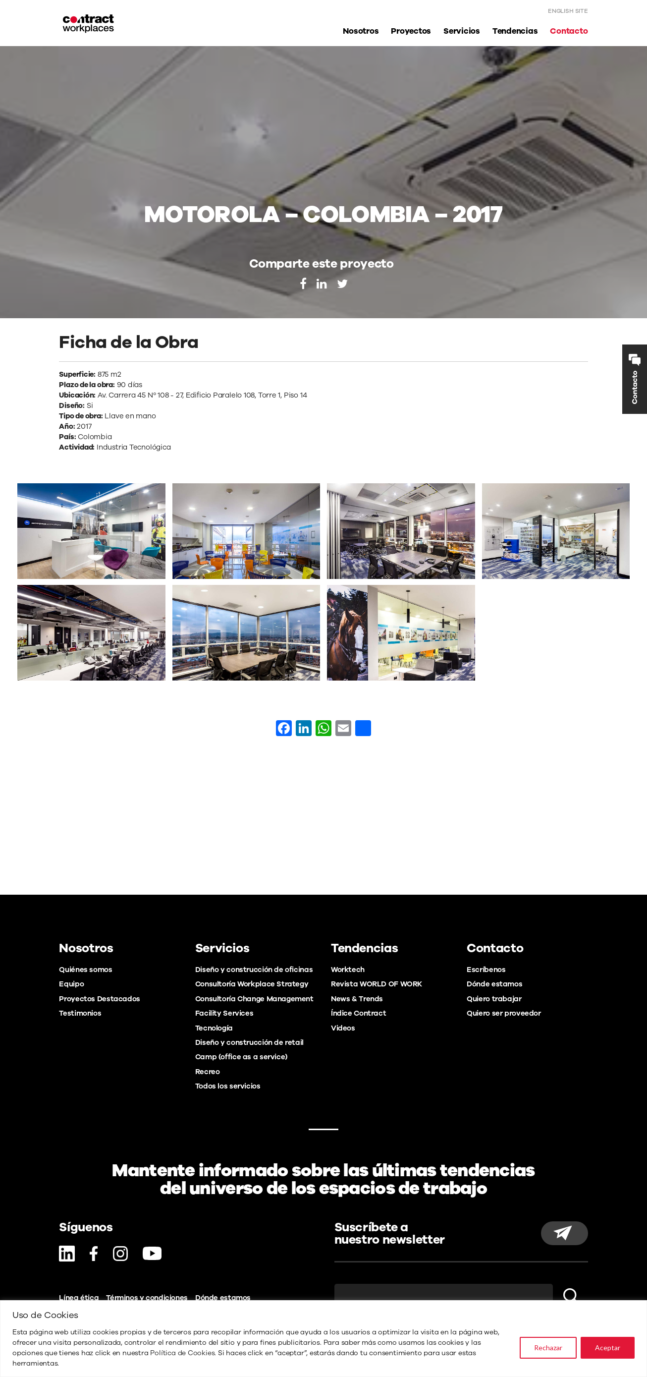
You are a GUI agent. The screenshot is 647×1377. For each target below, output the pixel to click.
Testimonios (80, 1013)
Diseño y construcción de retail (249, 1042)
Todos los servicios (228, 1086)
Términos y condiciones (147, 1297)
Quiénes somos (85, 970)
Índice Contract (358, 1013)
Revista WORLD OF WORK (376, 984)
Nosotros (360, 31)
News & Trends (357, 999)
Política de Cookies (182, 1353)
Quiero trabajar (494, 999)
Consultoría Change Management (254, 999)
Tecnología (214, 1028)
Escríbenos (486, 970)
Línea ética (79, 1297)
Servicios (461, 31)
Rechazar (548, 1347)
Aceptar (607, 1347)
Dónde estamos (494, 984)
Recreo (207, 1072)
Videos (343, 1028)
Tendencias (515, 31)
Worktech (348, 970)
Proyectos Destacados (99, 999)
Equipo (71, 984)
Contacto (569, 31)
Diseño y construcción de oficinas (254, 970)
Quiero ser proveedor (503, 1013)
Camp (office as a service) (241, 1057)
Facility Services (224, 1013)
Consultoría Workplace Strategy (252, 984)
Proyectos (411, 31)
